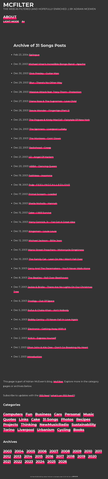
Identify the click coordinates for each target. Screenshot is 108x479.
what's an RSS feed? (62, 395)
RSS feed (44, 395)
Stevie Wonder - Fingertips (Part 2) (49, 110)
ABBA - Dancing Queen (43, 166)
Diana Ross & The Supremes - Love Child (52, 101)
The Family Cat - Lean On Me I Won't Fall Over (56, 259)
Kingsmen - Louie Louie (43, 231)
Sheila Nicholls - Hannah (43, 203)
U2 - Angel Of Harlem (41, 156)
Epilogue (34, 54)
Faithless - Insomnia (40, 175)
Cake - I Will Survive (39, 212)
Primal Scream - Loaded (42, 194)
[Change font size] (23, 21)
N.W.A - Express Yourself (42, 338)
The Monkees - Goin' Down (45, 138)
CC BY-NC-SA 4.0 (67, 476)
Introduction (34, 356)
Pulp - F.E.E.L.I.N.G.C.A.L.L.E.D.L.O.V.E (49, 184)
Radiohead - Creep (40, 147)
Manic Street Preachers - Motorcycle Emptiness (56, 249)
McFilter (18, 4)
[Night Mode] (11, 21)
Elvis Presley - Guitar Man (44, 73)
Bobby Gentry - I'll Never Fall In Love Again (53, 319)
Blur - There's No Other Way (45, 82)
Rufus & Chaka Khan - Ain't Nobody (48, 310)
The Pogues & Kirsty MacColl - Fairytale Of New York (59, 119)
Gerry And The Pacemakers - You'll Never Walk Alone (59, 268)
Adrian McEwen (48, 476)
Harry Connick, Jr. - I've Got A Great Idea (52, 222)
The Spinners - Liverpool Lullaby (48, 129)
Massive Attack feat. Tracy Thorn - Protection (55, 91)
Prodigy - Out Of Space (41, 300)
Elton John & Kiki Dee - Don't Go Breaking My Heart (57, 347)
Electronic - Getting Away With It (47, 328)
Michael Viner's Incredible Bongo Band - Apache (57, 64)
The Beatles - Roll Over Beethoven (48, 277)
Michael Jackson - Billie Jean (45, 240)
